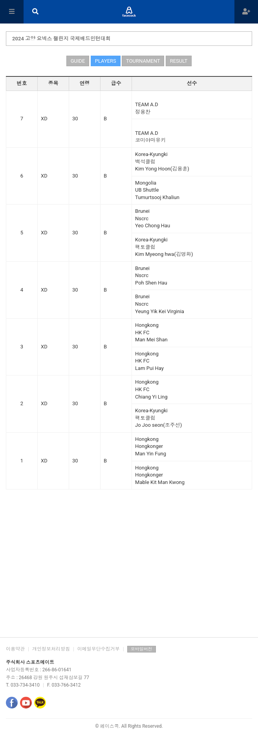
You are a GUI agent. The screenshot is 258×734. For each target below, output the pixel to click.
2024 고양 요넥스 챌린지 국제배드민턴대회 (61, 39)
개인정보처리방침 (51, 649)
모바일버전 (141, 649)
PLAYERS (105, 61)
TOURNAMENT (143, 61)
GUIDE (78, 61)
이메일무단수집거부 (98, 649)
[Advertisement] (129, 574)
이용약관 (15, 649)
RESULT (179, 61)
